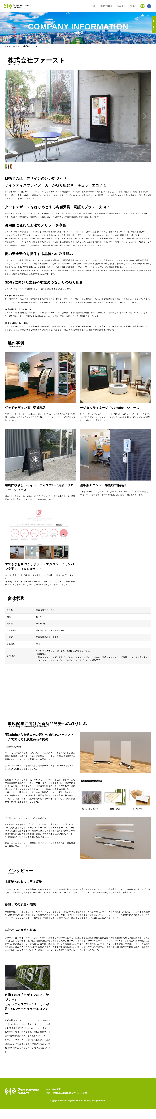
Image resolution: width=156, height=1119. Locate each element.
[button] (144, 116)
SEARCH (121, 6)
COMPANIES (106, 6)
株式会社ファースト (31, 46)
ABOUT (133, 6)
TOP (94, 6)
